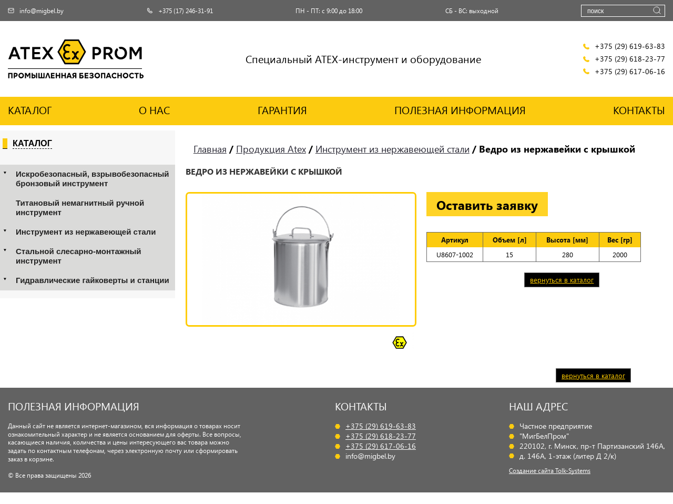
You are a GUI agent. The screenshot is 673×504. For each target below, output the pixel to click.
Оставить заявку (487, 204)
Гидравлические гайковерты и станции (92, 280)
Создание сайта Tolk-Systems (549, 470)
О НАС (154, 110)
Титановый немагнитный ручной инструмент (80, 207)
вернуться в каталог (562, 279)
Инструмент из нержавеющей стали (86, 231)
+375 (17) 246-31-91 (180, 10)
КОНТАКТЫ (639, 110)
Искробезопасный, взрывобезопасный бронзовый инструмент (92, 178)
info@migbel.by (36, 10)
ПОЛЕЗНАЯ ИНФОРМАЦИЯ (460, 110)
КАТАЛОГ (30, 110)
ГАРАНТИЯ (282, 110)
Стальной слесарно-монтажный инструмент (78, 256)
